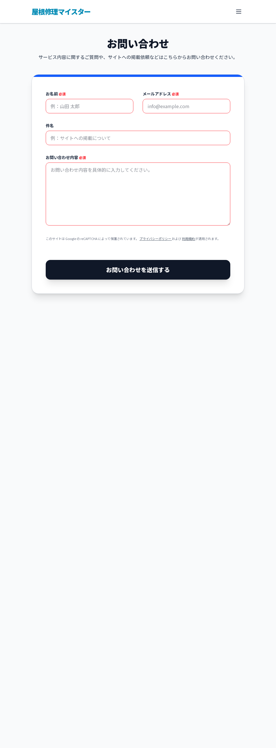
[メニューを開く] (238, 11)
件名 (50, 125)
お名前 (56, 94)
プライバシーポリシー (155, 238)
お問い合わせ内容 (66, 157)
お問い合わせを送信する (138, 269)
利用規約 (188, 238)
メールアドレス (161, 94)
